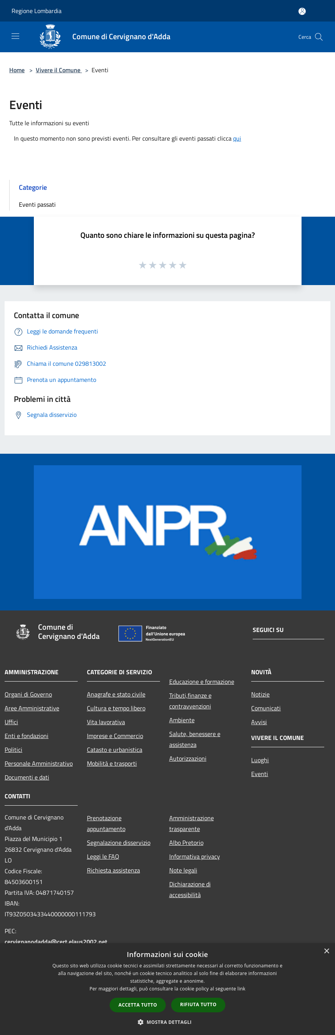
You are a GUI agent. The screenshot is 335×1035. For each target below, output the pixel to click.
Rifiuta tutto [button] (198, 1004)
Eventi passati (37, 204)
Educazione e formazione (201, 681)
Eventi (259, 773)
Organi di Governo (28, 694)
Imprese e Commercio (115, 735)
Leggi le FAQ (103, 856)
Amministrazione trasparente (191, 823)
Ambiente (182, 720)
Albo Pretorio (186, 842)
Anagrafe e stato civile (116, 694)
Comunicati (266, 708)
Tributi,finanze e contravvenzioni (190, 701)
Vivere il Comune (59, 70)
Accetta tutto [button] (137, 1005)
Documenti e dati (27, 777)
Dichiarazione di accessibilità (190, 889)
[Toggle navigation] (15, 36)
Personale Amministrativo (39, 763)
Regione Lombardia (37, 10)
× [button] (326, 951)
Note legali (183, 870)
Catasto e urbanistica (114, 749)
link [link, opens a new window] (241, 988)
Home (17, 70)
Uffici (11, 721)
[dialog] (167, 989)
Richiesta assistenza (113, 870)
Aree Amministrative (32, 708)
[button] (167, 1022)
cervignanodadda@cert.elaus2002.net (56, 941)
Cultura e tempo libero (116, 708)
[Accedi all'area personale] (302, 11)
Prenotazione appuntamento (106, 823)
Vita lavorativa (106, 721)
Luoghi (260, 760)
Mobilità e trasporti (112, 763)
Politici (13, 749)
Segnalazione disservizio (118, 842)
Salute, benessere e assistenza (194, 739)
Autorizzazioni (188, 758)
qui (237, 138)
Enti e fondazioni (26, 735)
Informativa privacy (194, 856)
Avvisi (259, 721)
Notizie (260, 694)
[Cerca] (318, 36)
